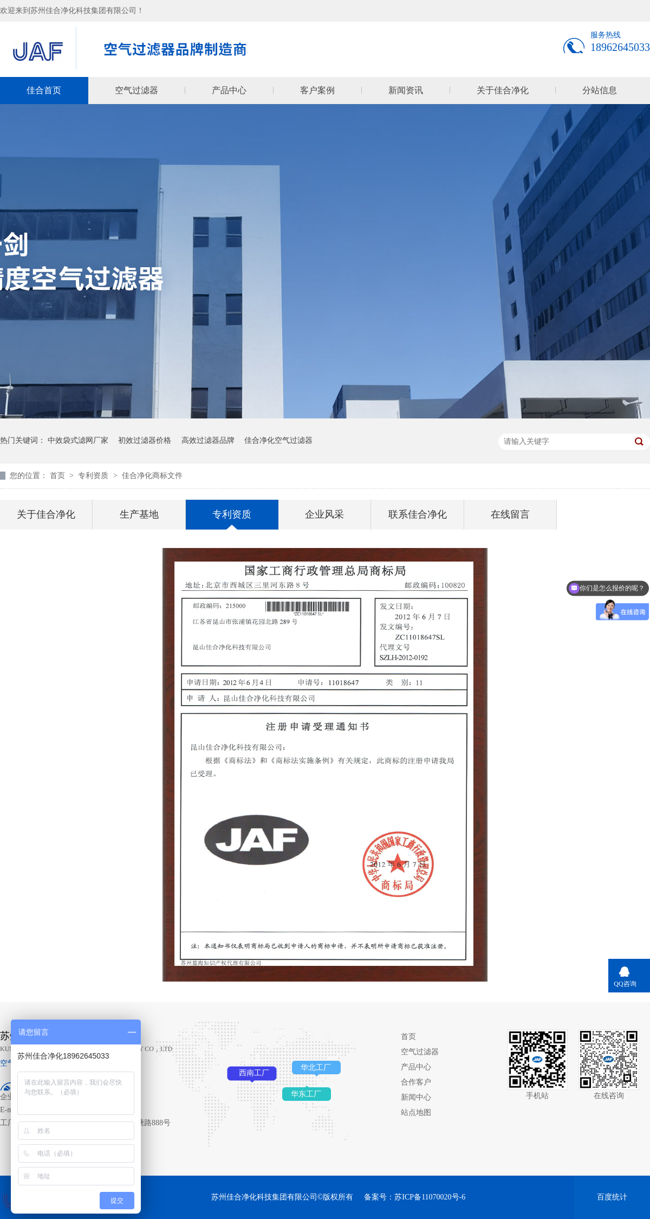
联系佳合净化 (417, 514)
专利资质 (94, 476)
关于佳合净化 (503, 90)
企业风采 (324, 514)
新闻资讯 (405, 90)
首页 (58, 476)
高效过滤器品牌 (208, 440)
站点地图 (416, 1112)
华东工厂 (306, 1094)
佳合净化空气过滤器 (278, 440)
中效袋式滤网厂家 (78, 440)
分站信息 (599, 90)
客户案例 (317, 90)
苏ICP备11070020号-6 (429, 1197)
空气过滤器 (136, 90)
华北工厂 (316, 1067)
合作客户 (416, 1082)
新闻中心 (416, 1097)
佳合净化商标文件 (152, 476)
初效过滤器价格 (144, 440)
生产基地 (139, 514)
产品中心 (229, 90)
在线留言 (510, 514)
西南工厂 (254, 1073)
